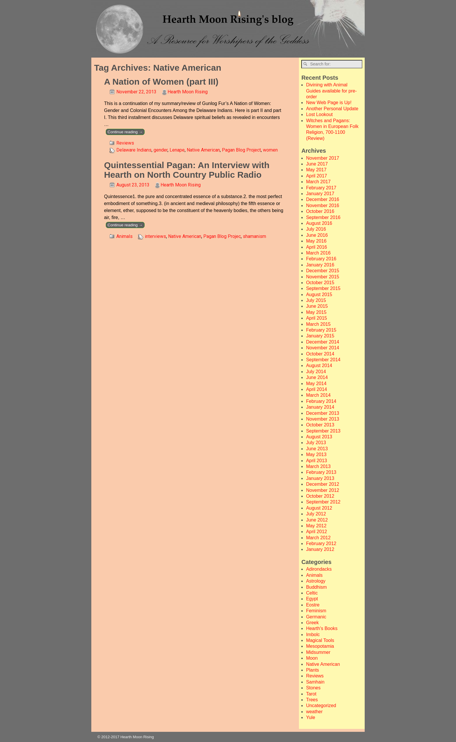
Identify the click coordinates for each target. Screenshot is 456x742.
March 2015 (318, 324)
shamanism (254, 236)
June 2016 (317, 235)
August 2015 (319, 294)
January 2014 (320, 407)
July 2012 (316, 513)
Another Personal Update (332, 108)
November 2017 (322, 158)
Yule (310, 717)
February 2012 (321, 543)
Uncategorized (321, 705)
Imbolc (313, 634)
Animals (124, 236)
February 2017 (321, 187)
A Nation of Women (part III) (161, 81)
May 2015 (316, 312)
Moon (312, 658)
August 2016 (319, 223)
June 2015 (317, 306)
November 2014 (322, 347)
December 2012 (322, 484)
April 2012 (316, 531)
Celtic (312, 592)
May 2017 (316, 169)
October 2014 (320, 353)
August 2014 (319, 365)
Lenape (177, 150)
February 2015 (321, 330)
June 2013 (317, 448)
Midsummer (318, 652)
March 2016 (318, 252)
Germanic (316, 616)
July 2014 (316, 371)
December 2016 (322, 199)
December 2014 (322, 341)
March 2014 (318, 395)
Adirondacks (319, 569)
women (270, 150)
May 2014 (316, 383)
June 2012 (317, 519)
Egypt (312, 598)
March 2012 (318, 537)
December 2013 (322, 413)
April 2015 (316, 318)
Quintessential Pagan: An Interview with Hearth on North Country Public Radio (187, 169)
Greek (312, 622)
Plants (312, 670)
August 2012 (319, 508)
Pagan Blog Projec (222, 236)
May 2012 (316, 525)
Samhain (315, 681)
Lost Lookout (319, 114)
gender (161, 150)
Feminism (316, 610)
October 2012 (320, 496)
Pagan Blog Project (241, 150)
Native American (203, 150)
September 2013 (323, 430)
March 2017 (318, 181)
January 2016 (320, 264)
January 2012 (320, 549)
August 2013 (319, 436)
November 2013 (322, 419)
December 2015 (322, 270)
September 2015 (323, 288)
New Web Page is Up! (328, 102)
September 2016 (323, 217)
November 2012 (322, 490)
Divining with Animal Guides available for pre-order (331, 90)
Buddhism (316, 587)
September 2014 (323, 359)
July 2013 (316, 442)
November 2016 (322, 205)
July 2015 (316, 300)
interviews (155, 236)
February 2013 (321, 472)
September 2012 (323, 501)
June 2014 (317, 377)
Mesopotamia (320, 646)
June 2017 (317, 163)
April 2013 (316, 460)
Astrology (315, 581)
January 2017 (320, 193)
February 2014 (321, 401)
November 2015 (322, 276)
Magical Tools (320, 640)
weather (314, 711)
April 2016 (316, 247)
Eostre (312, 604)
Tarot (311, 693)
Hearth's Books (321, 628)
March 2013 (318, 466)
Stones (313, 687)
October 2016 (320, 211)
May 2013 (316, 454)
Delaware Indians (134, 150)
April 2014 (316, 389)
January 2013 (320, 478)
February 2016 (321, 258)
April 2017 (316, 175)
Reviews (125, 143)
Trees (312, 699)
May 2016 (316, 241)
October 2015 (320, 282)
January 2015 (320, 335)
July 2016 (316, 229)
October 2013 (320, 424)
